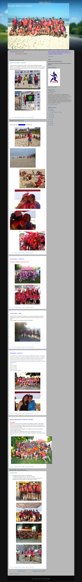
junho (51, 116)
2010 (50, 123)
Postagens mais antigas (38, 571)
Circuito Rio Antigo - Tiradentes (18, 62)
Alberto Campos (52, 91)
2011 (50, 121)
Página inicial (21, 571)
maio (51, 117)
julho (51, 114)
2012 (50, 119)
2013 (50, 109)
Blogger (48, 578)
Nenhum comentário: (30, 117)
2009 (50, 124)
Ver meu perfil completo (52, 104)
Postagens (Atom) (16, 573)
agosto (51, 110)
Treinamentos (13, 472)
